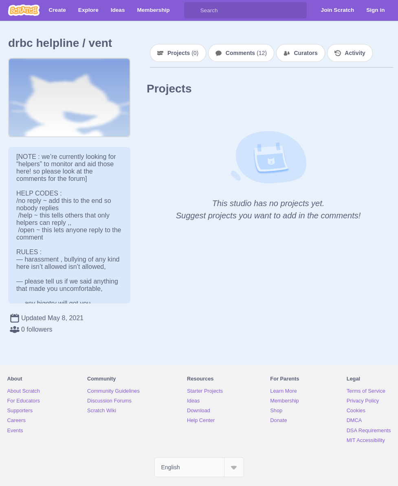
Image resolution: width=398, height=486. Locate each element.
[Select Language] (199, 467)
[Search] (192, 10)
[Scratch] (23, 10)
